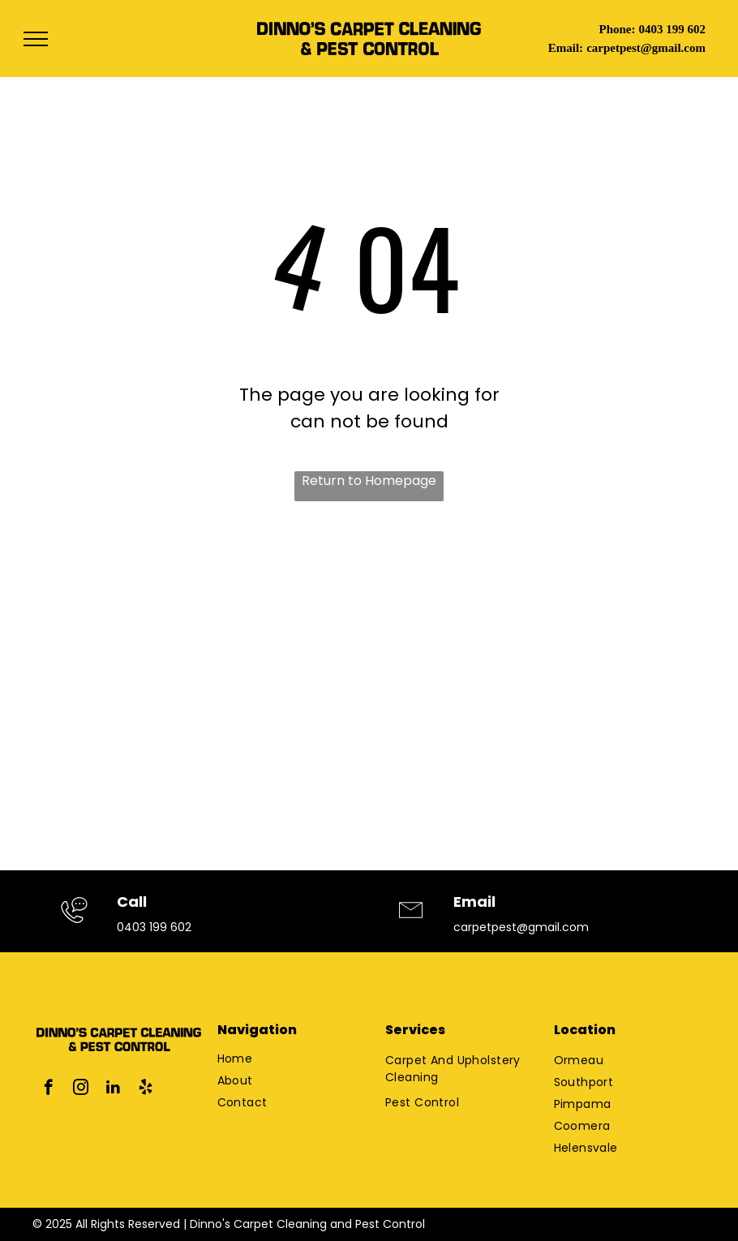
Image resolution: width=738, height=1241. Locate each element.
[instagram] (80, 1089)
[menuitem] (279, 1059)
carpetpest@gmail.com (646, 47)
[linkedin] (113, 1089)
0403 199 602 (672, 29)
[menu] (36, 39)
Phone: (617, 29)
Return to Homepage (369, 480)
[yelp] (145, 1089)
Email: (565, 47)
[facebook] (48, 1089)
